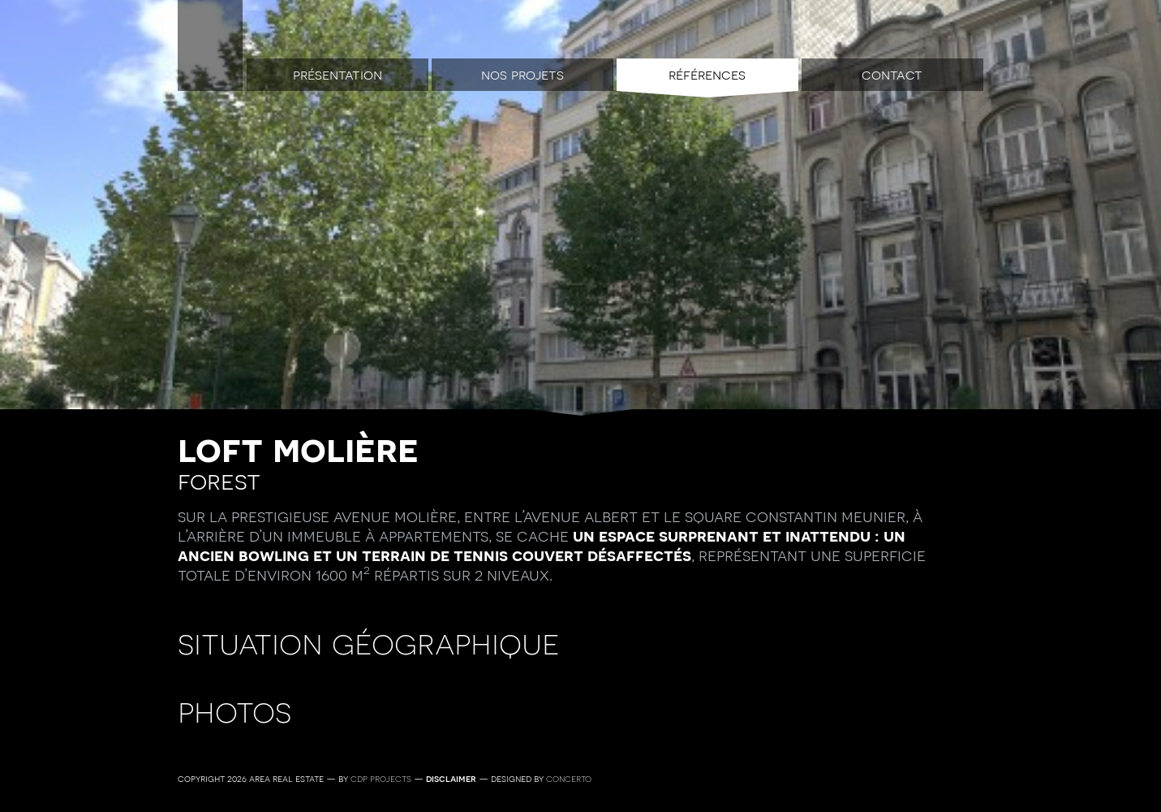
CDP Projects (380, 778)
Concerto (568, 778)
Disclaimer (451, 778)
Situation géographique (369, 643)
